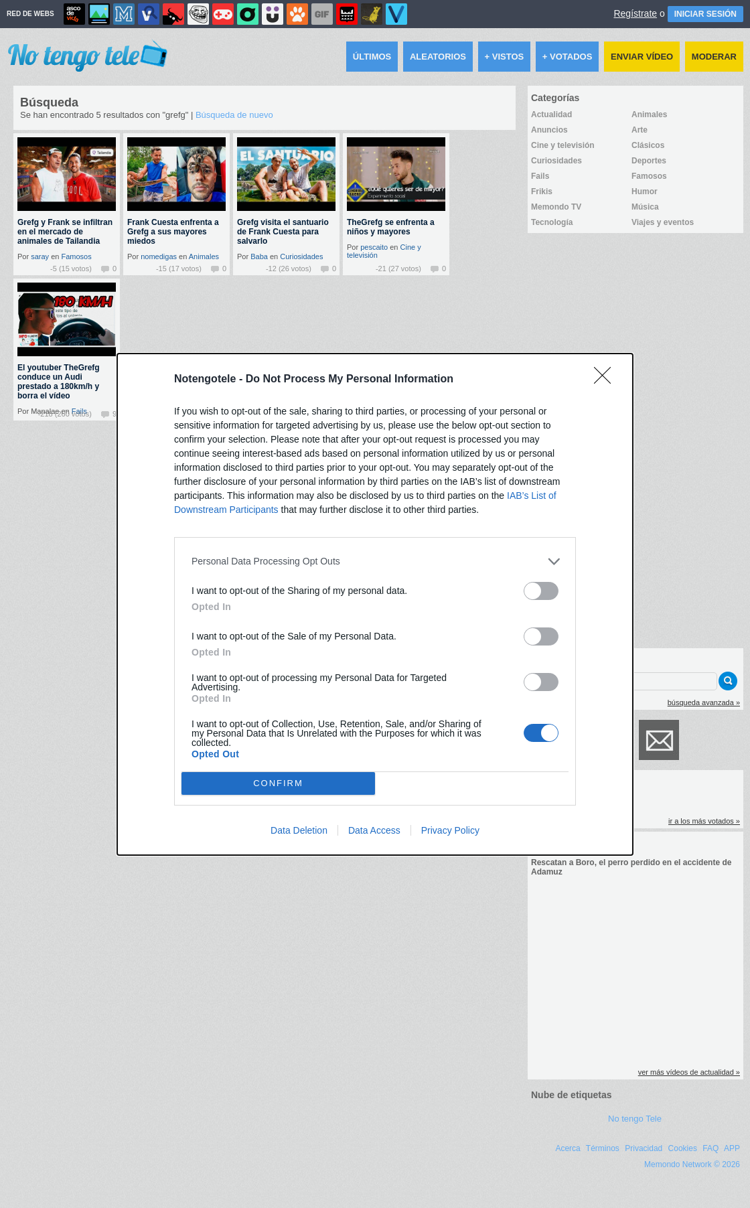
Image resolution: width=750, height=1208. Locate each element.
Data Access (374, 830)
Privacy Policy (450, 830)
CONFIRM (278, 783)
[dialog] (375, 604)
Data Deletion (299, 830)
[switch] (541, 591)
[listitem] (375, 561)
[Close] (606, 379)
